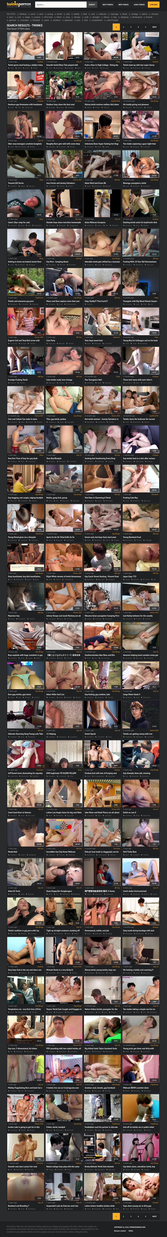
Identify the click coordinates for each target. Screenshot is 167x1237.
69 (11, 1169)
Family (138, 619)
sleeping (124, 17)
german (12, 20)
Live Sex (153, 4)
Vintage (71, 383)
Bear (37, 579)
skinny (106, 17)
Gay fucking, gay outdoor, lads (97, 694)
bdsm (59, 17)
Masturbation (23, 1012)
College (33, 933)
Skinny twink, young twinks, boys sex (100, 970)
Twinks (149, 107)
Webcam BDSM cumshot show (136, 1088)
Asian (96, 68)
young (50, 14)
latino (144, 14)
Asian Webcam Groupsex (95, 222)
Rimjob (27, 697)
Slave (69, 1169)
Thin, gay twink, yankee (56, 419)
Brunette (72, 264)
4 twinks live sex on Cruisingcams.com (62, 1088)
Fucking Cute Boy (130, 497)
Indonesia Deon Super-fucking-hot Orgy (101, 143)
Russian (108, 1091)
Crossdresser (99, 776)
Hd (152, 304)
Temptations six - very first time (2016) (24, 1009)
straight (95, 17)
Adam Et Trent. (14, 891)
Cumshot (139, 107)
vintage (134, 14)
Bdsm (89, 107)
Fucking (98, 619)
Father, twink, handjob (55, 1127)
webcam (102, 14)
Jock (105, 1012)
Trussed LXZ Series (16, 183)
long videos (139, 4)
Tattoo (32, 973)
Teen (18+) (147, 383)
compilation (97, 20)
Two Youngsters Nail (93, 380)
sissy (68, 17)
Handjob (34, 540)
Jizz (19, 697)
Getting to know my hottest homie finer (24, 261)
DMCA (131, 1231)
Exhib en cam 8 (129, 812)
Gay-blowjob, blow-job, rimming (136, 773)
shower (77, 17)
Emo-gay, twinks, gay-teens (19, 694)
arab (86, 17)
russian (37, 17)
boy (115, 17)
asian (33, 14)
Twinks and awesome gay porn (21, 301)
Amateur (90, 147)
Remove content (120, 1231)
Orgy (145, 1209)
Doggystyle (73, 225)
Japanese (109, 894)
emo (11, 17)
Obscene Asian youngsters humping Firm (102, 616)
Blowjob (70, 68)
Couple (110, 461)
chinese (154, 14)
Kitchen (60, 1169)
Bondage (108, 933)
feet (85, 14)
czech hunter (112, 20)
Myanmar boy (13, 616)
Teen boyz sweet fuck (94, 340)
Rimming (13, 973)
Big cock (150, 264)
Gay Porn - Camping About (57, 261)
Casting (24, 933)
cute (93, 14)
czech (46, 20)
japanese (69, 20)
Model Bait (12, 852)
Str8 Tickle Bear (130, 852)
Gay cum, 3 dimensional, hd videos (22, 1048)
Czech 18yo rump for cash (19, 222)
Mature (13, 383)
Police (153, 1209)
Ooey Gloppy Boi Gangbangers (59, 891)
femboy (23, 14)
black (124, 14)
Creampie (31, 461)
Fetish (97, 107)
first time (48, 17)
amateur (56, 20)
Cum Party (50, 340)
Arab (134, 343)
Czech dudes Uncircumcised (134, 891)
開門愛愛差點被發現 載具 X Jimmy (100, 891)
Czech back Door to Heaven (19, 812)
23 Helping (51, 734)
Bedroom (25, 776)
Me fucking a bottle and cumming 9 (138, 970)
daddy (76, 14)
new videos (123, 4)
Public (70, 186)
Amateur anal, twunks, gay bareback (100, 1088)
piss (78, 20)
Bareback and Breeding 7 (18, 1206)
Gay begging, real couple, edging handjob (25, 497)
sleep (27, 17)
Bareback (59, 68)
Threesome (68, 579)
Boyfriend (136, 422)
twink (59, 14)
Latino (61, 186)
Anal (50, 68)
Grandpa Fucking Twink (18, 380)
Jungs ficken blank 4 (131, 694)
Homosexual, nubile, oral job (97, 930)
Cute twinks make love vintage (59, 380)
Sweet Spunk (90, 734)
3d (11, 579)
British (32, 147)
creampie (24, 20)
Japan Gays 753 (129, 576)
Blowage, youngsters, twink (134, 183)
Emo (137, 225)
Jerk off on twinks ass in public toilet (138, 1127)
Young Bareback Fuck (132, 537)
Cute (137, 304)
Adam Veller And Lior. (55, 694)
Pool (137, 383)
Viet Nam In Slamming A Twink (98, 497)
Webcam (71, 855)
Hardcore (108, 619)
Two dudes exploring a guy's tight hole (139, 143)
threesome (137, 17)
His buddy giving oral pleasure (136, 104)
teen (41, 14)
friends (149, 17)
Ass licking (22, 147)
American (52, 422)
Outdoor (71, 107)
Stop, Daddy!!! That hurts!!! (96, 301)
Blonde (62, 264)
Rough (23, 343)
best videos (108, 4)
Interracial (102, 855)
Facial (58, 579)
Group (61, 107)
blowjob (36, 20)
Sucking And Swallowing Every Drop (100, 458)
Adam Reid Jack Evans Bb (95, 183)
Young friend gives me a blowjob (22, 537)
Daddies (35, 776)
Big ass (31, 186)
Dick (79, 68)
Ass (29, 225)
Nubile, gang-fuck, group (56, 497)
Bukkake (136, 1209)
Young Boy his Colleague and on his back (140, 340)
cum (19, 17)
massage (114, 14)
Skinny (106, 107)
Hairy (76, 933)
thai (86, 20)
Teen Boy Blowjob (53, 458)
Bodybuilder (71, 304)
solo (68, 14)
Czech (107, 540)
